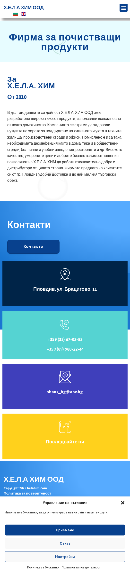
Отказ (65, 543)
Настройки (65, 557)
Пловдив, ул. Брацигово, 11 (65, 289)
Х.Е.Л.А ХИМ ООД (24, 8)
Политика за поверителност (81, 567)
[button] (122, 502)
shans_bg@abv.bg (65, 392)
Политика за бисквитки (43, 567)
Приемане (65, 530)
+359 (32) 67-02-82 (65, 339)
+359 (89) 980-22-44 (65, 349)
